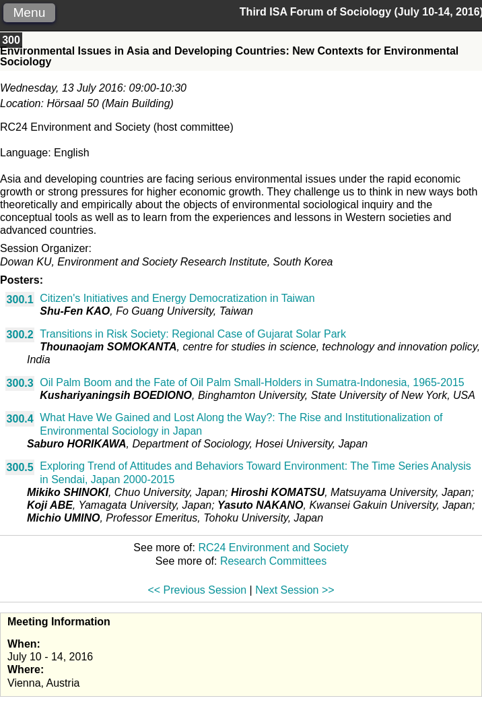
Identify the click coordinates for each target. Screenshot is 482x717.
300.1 (20, 299)
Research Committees (273, 561)
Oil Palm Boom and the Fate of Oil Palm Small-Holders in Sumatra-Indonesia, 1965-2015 (252, 382)
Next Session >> (294, 590)
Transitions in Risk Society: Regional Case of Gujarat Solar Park (193, 334)
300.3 (20, 383)
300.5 (20, 467)
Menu (29, 12)
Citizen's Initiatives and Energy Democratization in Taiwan (177, 298)
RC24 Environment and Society (273, 547)
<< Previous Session (196, 590)
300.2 (20, 334)
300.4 (20, 419)
